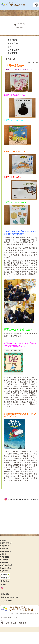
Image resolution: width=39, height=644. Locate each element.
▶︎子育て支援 (4, 557)
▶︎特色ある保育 (5, 551)
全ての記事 (12, 40)
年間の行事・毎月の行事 (9, 597)
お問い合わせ (5, 581)
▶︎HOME (3, 540)
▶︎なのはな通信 (5, 568)
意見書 (3, 584)
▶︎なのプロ (4, 571)
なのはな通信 (13, 50)
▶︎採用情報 (4, 562)
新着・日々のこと (15, 43)
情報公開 (5, 578)
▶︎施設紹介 (4, 554)
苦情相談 (5, 574)
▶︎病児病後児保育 (6, 565)
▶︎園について (4, 546)
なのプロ (11, 47)
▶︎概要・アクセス (6, 543)
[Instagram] (20, 588)
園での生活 (5, 594)
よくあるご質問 (6, 600)
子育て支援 (12, 53)
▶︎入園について (5, 548)
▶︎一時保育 (4, 560)
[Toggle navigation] (36, 4)
